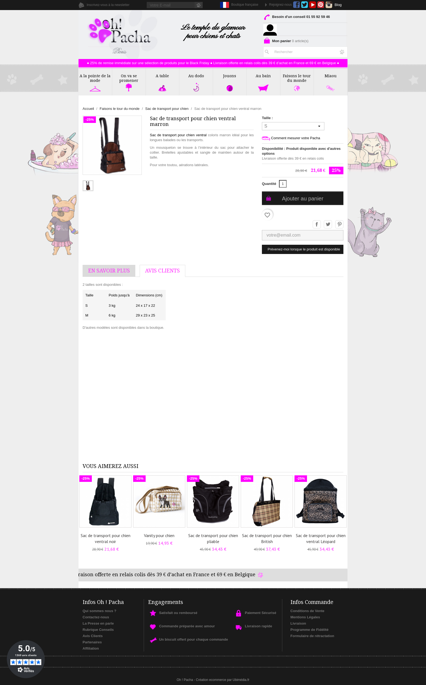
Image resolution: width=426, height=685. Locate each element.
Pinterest (320, 4)
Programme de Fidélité (309, 630)
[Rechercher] (305, 50)
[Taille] (293, 126)
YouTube (312, 4)
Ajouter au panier (302, 199)
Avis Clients (93, 636)
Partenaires (92, 642)
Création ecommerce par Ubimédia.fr (222, 680)
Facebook (296, 4)
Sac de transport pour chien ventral (178, 135)
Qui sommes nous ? (99, 611)
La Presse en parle (98, 623)
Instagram (328, 4)
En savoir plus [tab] (109, 271)
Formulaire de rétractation (312, 636)
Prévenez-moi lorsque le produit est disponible (304, 249)
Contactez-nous (96, 617)
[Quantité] (283, 184)
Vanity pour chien (159, 535)
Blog (338, 5)
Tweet (328, 225)
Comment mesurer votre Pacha (291, 138)
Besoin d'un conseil (296, 18)
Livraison (298, 623)
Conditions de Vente (307, 611)
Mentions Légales (305, 617)
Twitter (304, 4)
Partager (317, 225)
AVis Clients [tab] (162, 271)
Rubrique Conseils (98, 630)
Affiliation (91, 648)
